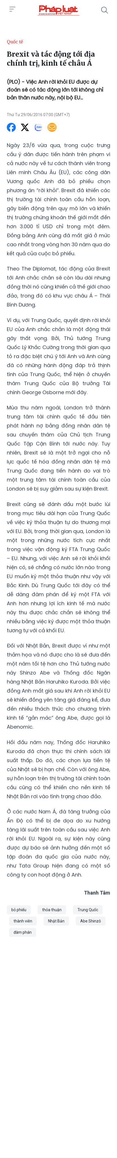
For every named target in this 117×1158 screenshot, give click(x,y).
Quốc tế (15, 42)
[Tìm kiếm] (104, 10)
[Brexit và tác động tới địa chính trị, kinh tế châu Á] (58, 10)
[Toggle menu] (12, 9)
